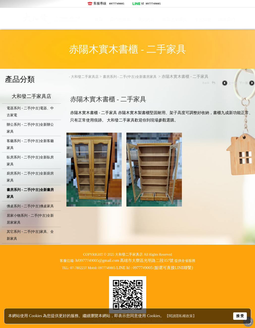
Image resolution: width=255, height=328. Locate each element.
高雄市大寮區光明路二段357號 (146, 260)
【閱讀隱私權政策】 (180, 316)
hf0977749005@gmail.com (97, 260)
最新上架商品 (174, 19)
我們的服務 (120, 19)
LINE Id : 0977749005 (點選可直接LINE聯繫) (154, 268)
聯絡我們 (226, 19)
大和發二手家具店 (31, 96)
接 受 (240, 316)
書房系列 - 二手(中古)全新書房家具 (130, 77)
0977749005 (116, 3)
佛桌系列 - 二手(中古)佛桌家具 (30, 206)
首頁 (98, 19)
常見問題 (203, 19)
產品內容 (146, 19)
